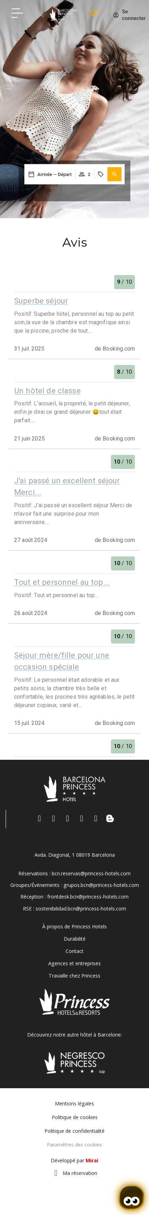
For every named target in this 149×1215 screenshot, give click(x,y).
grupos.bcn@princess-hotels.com (101, 885)
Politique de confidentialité (74, 1131)
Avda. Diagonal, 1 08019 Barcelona (75, 854)
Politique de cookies (75, 1117)
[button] (114, 174)
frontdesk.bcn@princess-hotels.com (88, 896)
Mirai (92, 1160)
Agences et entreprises (74, 963)
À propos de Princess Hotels (74, 926)
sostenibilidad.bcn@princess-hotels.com (81, 908)
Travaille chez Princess (74, 975)
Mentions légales (74, 1103)
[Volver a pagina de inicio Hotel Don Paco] (63, 14)
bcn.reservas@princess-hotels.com (91, 873)
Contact (74, 951)
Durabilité (75, 938)
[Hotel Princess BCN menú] (17, 13)
